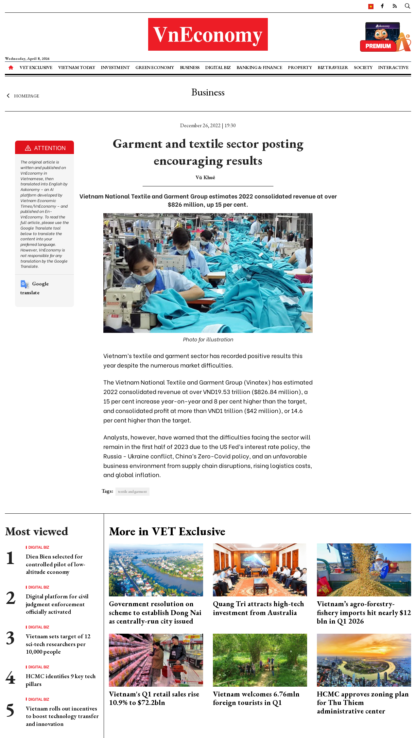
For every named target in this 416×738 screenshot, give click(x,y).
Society (363, 67)
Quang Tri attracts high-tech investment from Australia (258, 608)
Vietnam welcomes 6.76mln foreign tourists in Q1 (256, 698)
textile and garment (132, 491)
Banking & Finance (259, 67)
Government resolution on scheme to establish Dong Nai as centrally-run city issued (155, 612)
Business (189, 67)
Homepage (22, 96)
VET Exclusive (36, 67)
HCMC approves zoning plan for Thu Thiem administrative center (363, 702)
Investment (115, 67)
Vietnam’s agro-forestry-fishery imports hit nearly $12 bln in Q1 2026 (364, 612)
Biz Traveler (333, 67)
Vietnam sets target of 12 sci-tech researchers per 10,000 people (58, 643)
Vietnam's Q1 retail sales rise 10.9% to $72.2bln (154, 698)
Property (300, 67)
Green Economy (154, 67)
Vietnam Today (76, 67)
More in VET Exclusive (167, 531)
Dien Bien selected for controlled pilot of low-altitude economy (55, 564)
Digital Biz (218, 67)
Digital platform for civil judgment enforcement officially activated (57, 603)
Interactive (393, 67)
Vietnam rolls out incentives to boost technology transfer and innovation (62, 716)
